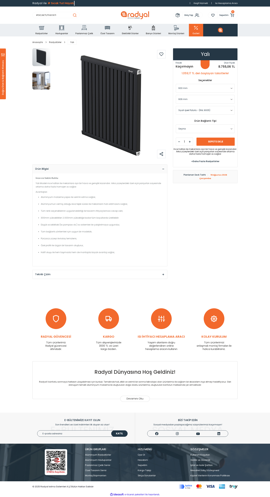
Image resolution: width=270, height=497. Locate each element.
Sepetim (142, 465)
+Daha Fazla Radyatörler (205, 161)
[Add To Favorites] (161, 54)
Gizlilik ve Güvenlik (200, 460)
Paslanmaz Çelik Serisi (97, 465)
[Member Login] (192, 15)
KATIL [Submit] (119, 433)
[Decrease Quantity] (179, 141)
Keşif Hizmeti (201, 3)
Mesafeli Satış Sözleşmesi (204, 470)
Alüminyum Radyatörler (98, 454)
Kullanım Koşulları (200, 454)
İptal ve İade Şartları (201, 465)
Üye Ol (141, 454)
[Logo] (135, 15)
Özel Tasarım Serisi (95, 470)
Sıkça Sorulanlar (147, 475)
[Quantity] (184, 141)
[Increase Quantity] (189, 141)
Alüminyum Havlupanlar (98, 460)
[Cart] (227, 15)
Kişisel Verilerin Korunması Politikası (210, 475)
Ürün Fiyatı (229, 62)
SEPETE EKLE (215, 141)
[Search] (56, 15)
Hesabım (143, 460)
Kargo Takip (144, 470)
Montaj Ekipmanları (95, 475)
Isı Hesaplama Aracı (226, 3)
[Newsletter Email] (82, 433)
